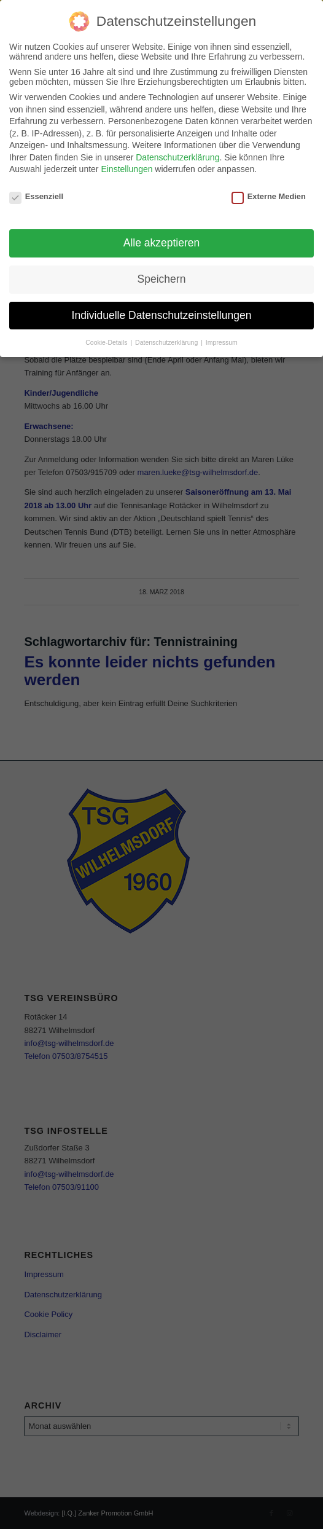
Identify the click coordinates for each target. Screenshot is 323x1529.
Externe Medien (269, 196)
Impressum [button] (222, 342)
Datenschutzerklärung (177, 157)
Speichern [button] (162, 279)
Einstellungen (126, 169)
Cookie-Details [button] (107, 342)
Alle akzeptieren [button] (161, 243)
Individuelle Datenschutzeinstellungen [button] (162, 315)
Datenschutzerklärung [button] (167, 342)
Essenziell (36, 196)
